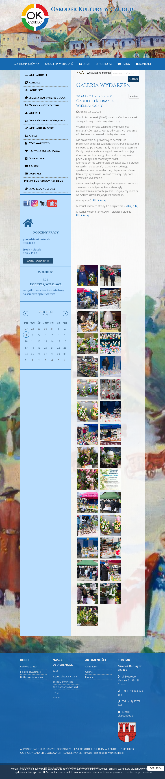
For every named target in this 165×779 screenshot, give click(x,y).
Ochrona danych (28, 759)
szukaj (133, 78)
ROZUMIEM (155, 768)
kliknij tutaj (99, 200)
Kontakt (143, 64)
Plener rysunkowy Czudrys (43, 181)
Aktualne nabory (39, 128)
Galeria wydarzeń (59, 64)
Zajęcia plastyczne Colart (45, 98)
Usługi (124, 64)
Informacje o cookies (139, 772)
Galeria (32, 83)
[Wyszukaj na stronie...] (125, 73)
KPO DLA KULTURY (39, 189)
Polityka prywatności (30, 764)
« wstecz (134, 96)
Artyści (32, 113)
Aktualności (35, 75)
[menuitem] (26, 64)
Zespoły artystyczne (41, 105)
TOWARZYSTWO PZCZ (42, 151)
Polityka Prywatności (111, 772)
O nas (84, 64)
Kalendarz (34, 158)
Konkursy (104, 64)
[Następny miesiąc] (65, 352)
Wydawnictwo (37, 143)
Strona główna (26, 64)
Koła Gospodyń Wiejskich (45, 120)
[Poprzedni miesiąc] (25, 352)
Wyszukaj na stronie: (99, 72)
